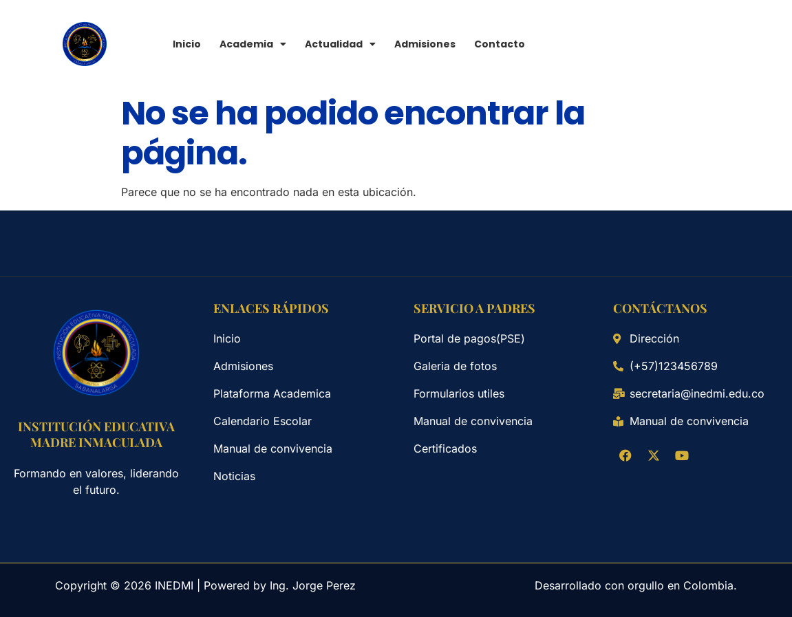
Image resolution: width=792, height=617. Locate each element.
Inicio (187, 44)
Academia (253, 44)
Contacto (499, 44)
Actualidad (340, 44)
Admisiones (425, 44)
